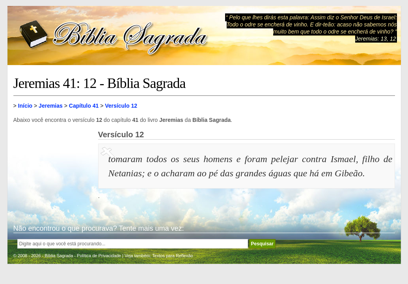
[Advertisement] (52, 169)
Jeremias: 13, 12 (375, 39)
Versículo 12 (121, 106)
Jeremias (51, 106)
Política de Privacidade (99, 255)
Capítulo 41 (84, 106)
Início (25, 106)
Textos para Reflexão (172, 255)
